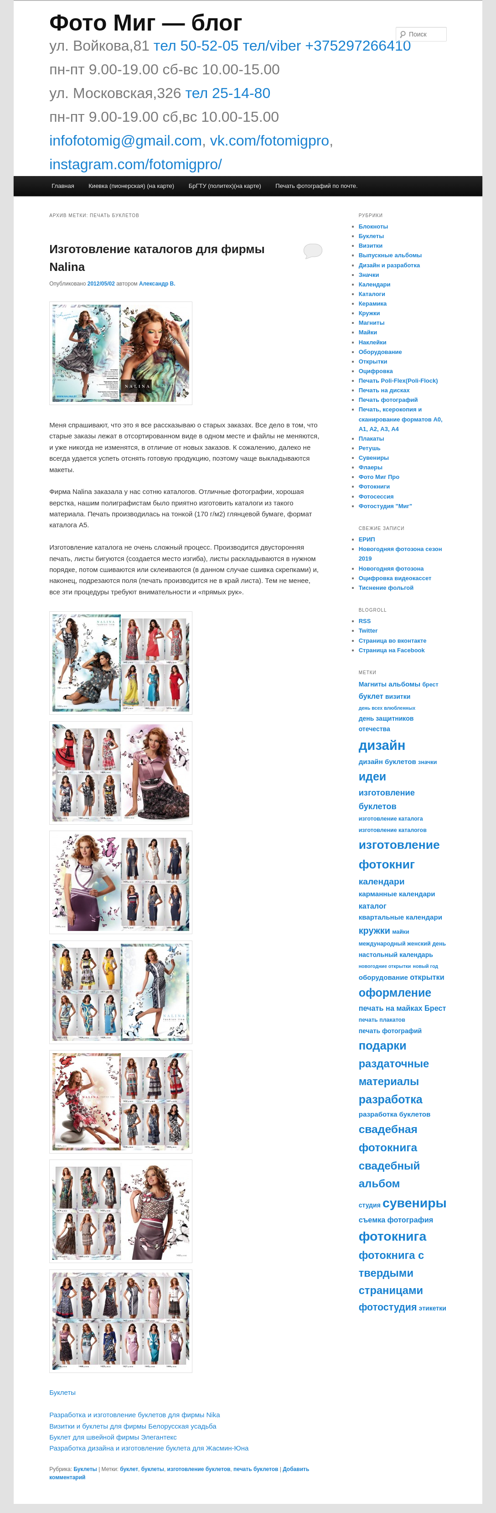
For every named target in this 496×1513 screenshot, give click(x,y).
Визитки (371, 245)
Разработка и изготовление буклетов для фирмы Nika (134, 1415)
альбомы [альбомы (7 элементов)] (404, 684)
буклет (129, 1469)
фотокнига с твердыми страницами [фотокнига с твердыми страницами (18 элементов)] (391, 1272)
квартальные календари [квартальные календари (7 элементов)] (400, 917)
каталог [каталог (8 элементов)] (373, 906)
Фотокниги (374, 486)
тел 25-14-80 (227, 93)
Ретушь (370, 448)
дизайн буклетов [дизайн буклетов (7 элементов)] (387, 761)
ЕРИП (367, 539)
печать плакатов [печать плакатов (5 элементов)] (382, 1020)
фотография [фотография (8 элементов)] (411, 1220)
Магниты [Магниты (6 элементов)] (373, 684)
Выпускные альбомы (390, 255)
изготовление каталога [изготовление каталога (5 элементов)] (391, 819)
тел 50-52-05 (194, 45)
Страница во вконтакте (393, 640)
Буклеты (62, 1392)
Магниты (372, 322)
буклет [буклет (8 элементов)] (371, 696)
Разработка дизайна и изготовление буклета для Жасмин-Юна (148, 1448)
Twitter (368, 630)
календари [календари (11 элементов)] (382, 881)
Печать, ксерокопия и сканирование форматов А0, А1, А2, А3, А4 (401, 419)
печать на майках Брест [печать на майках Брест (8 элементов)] (402, 1008)
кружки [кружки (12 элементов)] (374, 930)
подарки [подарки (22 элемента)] (383, 1045)
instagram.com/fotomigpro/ (135, 164)
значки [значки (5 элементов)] (427, 762)
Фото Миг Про (379, 476)
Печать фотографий (388, 399)
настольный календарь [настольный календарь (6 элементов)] (396, 954)
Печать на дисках (384, 390)
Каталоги (372, 294)
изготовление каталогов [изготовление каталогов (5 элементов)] (393, 830)
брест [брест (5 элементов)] (430, 684)
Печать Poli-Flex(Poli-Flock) (398, 380)
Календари (375, 284)
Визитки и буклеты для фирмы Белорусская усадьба (133, 1426)
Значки (369, 274)
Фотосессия (376, 496)
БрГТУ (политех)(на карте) (225, 185)
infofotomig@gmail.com (125, 140)
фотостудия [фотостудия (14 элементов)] (388, 1307)
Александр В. (157, 284)
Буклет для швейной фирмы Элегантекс (113, 1437)
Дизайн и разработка (389, 265)
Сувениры (374, 457)
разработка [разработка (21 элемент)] (391, 1099)
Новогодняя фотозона (391, 568)
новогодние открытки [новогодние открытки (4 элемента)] (385, 966)
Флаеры (371, 467)
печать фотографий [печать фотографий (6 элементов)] (390, 1031)
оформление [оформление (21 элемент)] (395, 992)
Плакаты (371, 438)
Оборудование (380, 351)
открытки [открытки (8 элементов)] (427, 977)
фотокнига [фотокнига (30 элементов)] (393, 1236)
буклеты (152, 1469)
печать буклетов (255, 1469)
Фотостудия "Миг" (386, 506)
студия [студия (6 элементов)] (370, 1205)
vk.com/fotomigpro (269, 140)
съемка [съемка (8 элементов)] (372, 1220)
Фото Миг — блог (145, 23)
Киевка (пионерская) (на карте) (131, 185)
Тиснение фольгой (386, 587)
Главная (63, 185)
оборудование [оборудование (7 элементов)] (383, 977)
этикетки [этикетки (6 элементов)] (432, 1308)
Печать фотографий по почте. (316, 185)
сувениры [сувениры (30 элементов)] (414, 1203)
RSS (365, 621)
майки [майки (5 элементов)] (400, 932)
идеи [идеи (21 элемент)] (373, 776)
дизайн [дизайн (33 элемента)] (382, 745)
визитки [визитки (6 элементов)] (397, 696)
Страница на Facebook (392, 650)
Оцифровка (376, 371)
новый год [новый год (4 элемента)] (425, 966)
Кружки (369, 313)
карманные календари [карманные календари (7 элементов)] (397, 894)
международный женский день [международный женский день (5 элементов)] (402, 944)
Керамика (373, 303)
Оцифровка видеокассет (395, 578)
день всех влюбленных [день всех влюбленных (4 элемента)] (387, 708)
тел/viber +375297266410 (325, 45)
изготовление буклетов (199, 1469)
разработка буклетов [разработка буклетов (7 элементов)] (395, 1114)
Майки (368, 332)
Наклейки (373, 342)
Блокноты (373, 226)
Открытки (373, 361)
